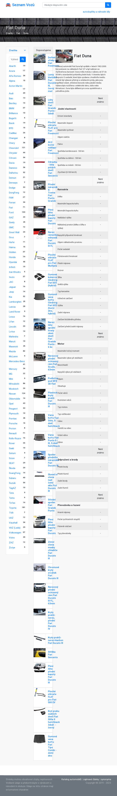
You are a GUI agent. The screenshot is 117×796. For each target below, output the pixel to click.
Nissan (12, 393)
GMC (11, 227)
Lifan (11, 321)
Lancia (12, 306)
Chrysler (13, 152)
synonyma (106, 779)
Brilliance (13, 113)
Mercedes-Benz (17, 361)
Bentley (12, 103)
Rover (12, 443)
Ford (11, 212)
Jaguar (12, 286)
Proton (12, 428)
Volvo (12, 537)
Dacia (11, 162)
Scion (12, 458)
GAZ (11, 217)
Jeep (11, 291)
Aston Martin (15, 85)
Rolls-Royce (15, 438)
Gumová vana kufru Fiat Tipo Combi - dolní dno (52, 746)
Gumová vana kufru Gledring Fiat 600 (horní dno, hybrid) (52, 304)
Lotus (12, 331)
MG (10, 373)
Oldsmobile (14, 398)
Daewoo (13, 167)
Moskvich (13, 388)
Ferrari (12, 202)
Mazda (12, 351)
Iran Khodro (15, 272)
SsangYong (14, 473)
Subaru (12, 478)
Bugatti (12, 118)
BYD (11, 128)
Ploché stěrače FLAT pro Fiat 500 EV (52, 697)
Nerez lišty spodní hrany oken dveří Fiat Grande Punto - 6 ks (52, 334)
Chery (12, 143)
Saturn (12, 453)
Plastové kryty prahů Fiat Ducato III (52, 399)
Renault (13, 433)
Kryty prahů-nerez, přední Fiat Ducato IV (52, 620)
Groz (11, 237)
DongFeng (14, 192)
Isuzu (11, 277)
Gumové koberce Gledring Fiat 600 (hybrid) (52, 280)
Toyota (12, 507)
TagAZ (12, 488)
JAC (11, 281)
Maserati (13, 346)
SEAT (11, 463)
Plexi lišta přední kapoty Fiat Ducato (52, 216)
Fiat (18, 33)
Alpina (12, 80)
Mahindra (13, 336)
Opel (11, 403)
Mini (11, 378)
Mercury (13, 368)
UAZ (11, 517)
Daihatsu (13, 172)
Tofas (12, 502)
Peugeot (13, 408)
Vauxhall (13, 522)
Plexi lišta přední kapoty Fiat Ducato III (52, 674)
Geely (11, 222)
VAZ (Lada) (14, 527)
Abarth (12, 66)
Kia (10, 296)
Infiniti (12, 267)
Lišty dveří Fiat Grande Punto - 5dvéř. (52, 106)
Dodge (12, 187)
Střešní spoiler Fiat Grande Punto (52, 505)
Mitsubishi (14, 383)
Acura (12, 70)
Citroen (12, 157)
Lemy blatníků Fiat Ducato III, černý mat (52, 83)
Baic (11, 98)
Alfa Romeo (15, 76)
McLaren (13, 356)
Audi (11, 93)
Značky (9, 33)
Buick (11, 123)
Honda (12, 257)
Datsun (12, 177)
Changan (13, 138)
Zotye (12, 547)
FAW (11, 197)
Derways (13, 182)
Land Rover (14, 311)
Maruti (12, 341)
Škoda (12, 468)
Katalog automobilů (71, 779)
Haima (12, 247)
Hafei (11, 242)
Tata (11, 492)
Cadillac (13, 133)
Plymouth (14, 413)
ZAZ (11, 542)
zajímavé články (91, 779)
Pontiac (13, 418)
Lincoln (12, 326)
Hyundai (13, 262)
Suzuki (12, 483)
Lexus (12, 316)
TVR (11, 512)
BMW (11, 108)
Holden (12, 252)
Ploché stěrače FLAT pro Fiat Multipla (52, 260)
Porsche (13, 423)
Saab (11, 448)
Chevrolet (14, 148)
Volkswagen (15, 532)
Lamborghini (15, 301)
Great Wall (14, 232)
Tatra (11, 497)
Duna (25, 33)
